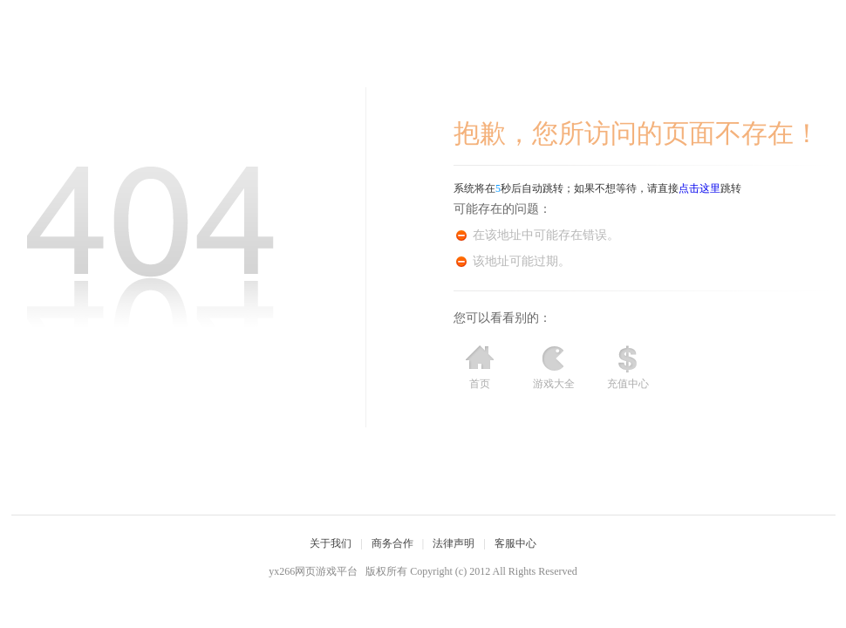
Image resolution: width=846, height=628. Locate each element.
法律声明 (453, 543)
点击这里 (699, 188)
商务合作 (392, 543)
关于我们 (330, 543)
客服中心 (515, 543)
